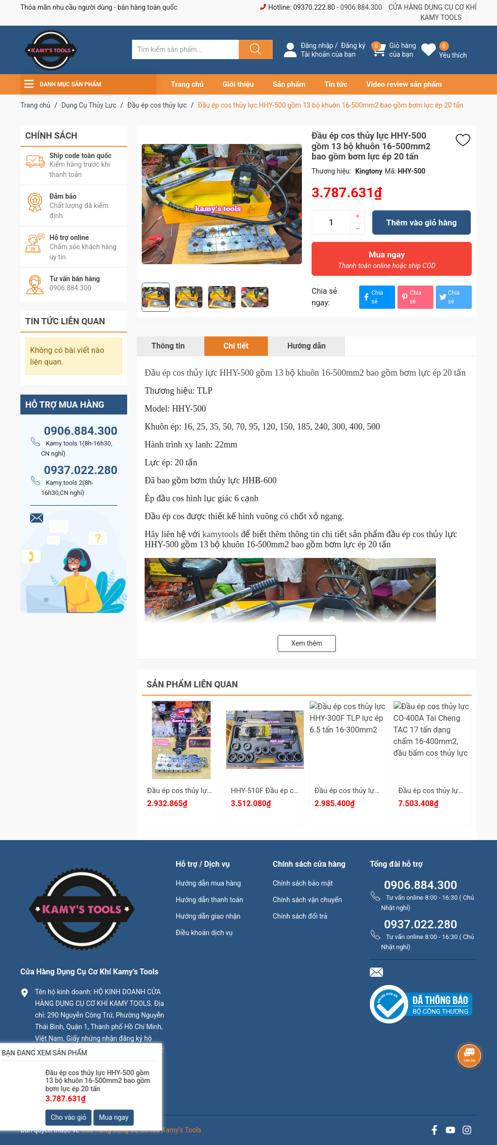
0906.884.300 (361, 7)
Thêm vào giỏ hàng (421, 222)
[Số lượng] (331, 222)
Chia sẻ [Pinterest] (410, 297)
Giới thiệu (238, 84)
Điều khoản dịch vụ (204, 933)
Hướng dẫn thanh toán (209, 900)
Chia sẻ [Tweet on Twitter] (449, 297)
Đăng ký (353, 45)
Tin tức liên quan (65, 321)
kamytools (220, 534)
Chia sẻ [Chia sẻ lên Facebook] (372, 297)
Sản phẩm (289, 84)
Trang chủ (187, 84)
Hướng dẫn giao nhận (208, 916)
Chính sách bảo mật (303, 883)
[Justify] (254, 49)
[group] (222, 204)
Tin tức (335, 84)
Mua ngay (387, 262)
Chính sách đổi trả (300, 916)
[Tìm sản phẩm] (185, 49)
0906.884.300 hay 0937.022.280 (91, 1089)
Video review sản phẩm (404, 84)
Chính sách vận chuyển (307, 900)
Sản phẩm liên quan (192, 684)
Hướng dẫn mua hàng (208, 883)
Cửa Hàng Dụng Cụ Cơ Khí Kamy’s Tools (141, 1130)
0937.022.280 (80, 470)
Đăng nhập (317, 45)
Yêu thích (453, 55)
